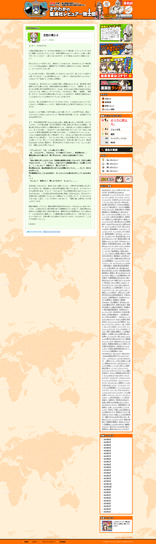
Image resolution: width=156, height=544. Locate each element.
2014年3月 (107, 448)
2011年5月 (107, 501)
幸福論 (116, 300)
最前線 (117, 256)
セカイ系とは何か (121, 285)
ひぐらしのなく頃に (112, 202)
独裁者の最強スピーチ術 (118, 344)
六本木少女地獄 (117, 217)
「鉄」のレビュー (111, 171)
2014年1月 (107, 453)
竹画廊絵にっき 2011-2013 (114, 424)
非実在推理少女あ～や (117, 244)
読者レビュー (109, 106)
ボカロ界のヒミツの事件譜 (112, 288)
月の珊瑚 (114, 302)
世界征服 (108, 266)
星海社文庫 (123, 239)
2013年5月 (107, 461)
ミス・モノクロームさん (119, 390)
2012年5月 (107, 470)
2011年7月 (107, 495)
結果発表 (108, 102)
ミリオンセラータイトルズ (112, 392)
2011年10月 (108, 487)
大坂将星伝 (113, 297)
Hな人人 (117, 353)
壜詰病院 (115, 251)
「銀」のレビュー (111, 164)
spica (123, 283)
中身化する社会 (122, 400)
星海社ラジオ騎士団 (114, 219)
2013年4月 (107, 464)
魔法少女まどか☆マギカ (119, 429)
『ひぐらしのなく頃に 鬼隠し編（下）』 (61, 122)
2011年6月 (107, 498)
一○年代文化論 (114, 397)
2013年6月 (107, 459)
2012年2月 (107, 478)
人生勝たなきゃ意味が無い (118, 334)
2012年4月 (107, 473)
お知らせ (108, 99)
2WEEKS (117, 312)
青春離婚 (115, 212)
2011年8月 (107, 492)
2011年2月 (107, 509)
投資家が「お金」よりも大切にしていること (116, 407)
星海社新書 (110, 234)
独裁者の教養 (112, 422)
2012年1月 (107, 481)
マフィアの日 (122, 329)
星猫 (112, 273)
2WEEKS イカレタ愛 (112, 283)
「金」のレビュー (111, 160)
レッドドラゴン (117, 195)
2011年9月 (107, 489)
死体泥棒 (114, 229)
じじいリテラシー (121, 261)
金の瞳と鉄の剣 (109, 205)
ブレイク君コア (119, 190)
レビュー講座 (109, 109)
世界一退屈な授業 (113, 331)
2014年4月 (107, 445)
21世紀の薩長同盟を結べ (118, 349)
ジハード (122, 327)
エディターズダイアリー (111, 371)
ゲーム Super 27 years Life (113, 375)
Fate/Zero (106, 190)
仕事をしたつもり (109, 336)
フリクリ (122, 385)
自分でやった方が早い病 (119, 427)
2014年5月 (107, 442)
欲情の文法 (121, 305)
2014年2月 (107, 450)
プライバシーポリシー (49, 542)
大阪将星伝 (123, 405)
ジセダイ (114, 378)
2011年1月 (107, 512)
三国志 (111, 400)
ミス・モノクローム (119, 290)
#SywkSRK (42, 66)
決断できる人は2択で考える (116, 417)
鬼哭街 (105, 429)
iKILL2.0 (126, 353)
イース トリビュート (119, 368)
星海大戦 (119, 209)
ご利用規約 (62, 542)
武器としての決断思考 (119, 275)
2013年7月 (107, 456)
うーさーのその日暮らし (116, 214)
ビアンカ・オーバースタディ (115, 248)
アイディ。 (107, 263)
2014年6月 (107, 439)
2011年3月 (107, 506)
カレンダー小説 (110, 327)
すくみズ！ (110, 236)
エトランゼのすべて (113, 226)
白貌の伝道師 (117, 307)
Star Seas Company (115, 541)
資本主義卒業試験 (111, 309)
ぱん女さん (123, 363)
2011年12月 (108, 484)
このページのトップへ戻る (124, 537)
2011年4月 (107, 503)
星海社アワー (122, 412)
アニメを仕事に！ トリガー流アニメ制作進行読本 (116, 365)
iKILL (125, 202)
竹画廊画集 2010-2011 (116, 278)
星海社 (26, 542)
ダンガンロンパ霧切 (116, 383)
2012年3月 (107, 475)
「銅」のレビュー (111, 167)
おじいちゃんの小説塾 (117, 322)
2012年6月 (107, 467)
